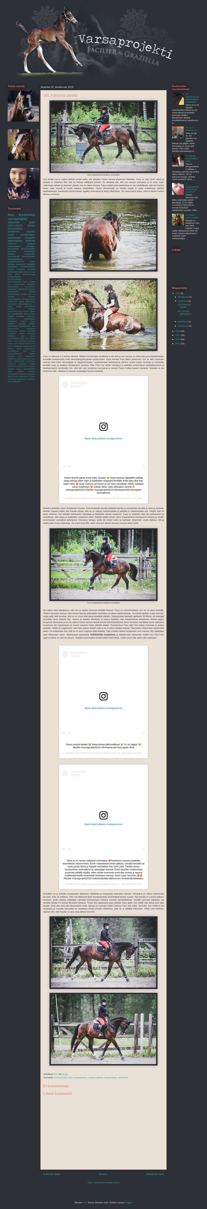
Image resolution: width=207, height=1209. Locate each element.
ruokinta (31, 296)
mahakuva (12, 321)
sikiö (21, 272)
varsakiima (31, 379)
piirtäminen (12, 366)
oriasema (12, 243)
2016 (178, 339)
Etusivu (103, 1174)
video (21, 333)
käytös (32, 291)
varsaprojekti (17, 219)
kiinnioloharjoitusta (15, 354)
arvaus (10, 343)
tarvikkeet (22, 374)
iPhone (10, 349)
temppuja (31, 328)
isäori (19, 349)
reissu (26, 366)
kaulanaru (21, 264)
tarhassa (25, 299)
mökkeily (11, 324)
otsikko (32, 364)
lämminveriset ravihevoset (24, 361)
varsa (11, 234)
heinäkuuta (183, 297)
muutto (24, 294)
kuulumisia (27, 215)
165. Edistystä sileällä (184, 305)
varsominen (30, 287)
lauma (19, 359)
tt (34, 299)
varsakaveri (21, 379)
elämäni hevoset (25, 343)
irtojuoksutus (23, 289)
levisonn (11, 319)
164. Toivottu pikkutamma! (184, 314)
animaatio (22, 341)
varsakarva (12, 379)
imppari (11, 316)
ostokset (30, 240)
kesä (33, 351)
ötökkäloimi (16, 381)
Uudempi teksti (51, 1174)
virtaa (10, 381)
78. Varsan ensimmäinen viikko (191, 158)
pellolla (99, 1077)
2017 (178, 335)
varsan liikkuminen (26, 301)
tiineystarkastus (15, 259)
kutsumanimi (30, 356)
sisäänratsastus (14, 299)
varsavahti (12, 304)
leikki (25, 359)
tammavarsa (13, 328)
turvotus (32, 376)
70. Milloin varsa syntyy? (191, 216)
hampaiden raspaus (21, 346)
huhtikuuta (183, 321)
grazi (32, 222)
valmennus (12, 301)
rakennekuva (15, 225)
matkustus (11, 364)
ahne (16, 341)
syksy (10, 371)
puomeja (20, 366)
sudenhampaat (29, 369)
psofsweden (13, 326)
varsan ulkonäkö (27, 331)
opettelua (22, 364)
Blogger (128, 1202)
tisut (31, 299)
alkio (25, 272)
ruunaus (32, 366)
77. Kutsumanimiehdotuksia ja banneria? (192, 188)
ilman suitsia (29, 314)
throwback (31, 374)
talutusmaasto (28, 256)
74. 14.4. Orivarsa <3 (191, 129)
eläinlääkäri (29, 251)
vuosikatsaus (13, 338)
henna (32, 346)
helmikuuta (183, 326)
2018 (178, 331)
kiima (17, 274)
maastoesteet (13, 294)
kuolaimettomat (14, 277)
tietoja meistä (13, 376)
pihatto (32, 324)
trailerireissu (23, 376)
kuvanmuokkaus (15, 279)
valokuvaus (14, 237)
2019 (178, 293)
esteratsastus (60, 1077)
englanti (31, 309)
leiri (29, 359)
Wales (10, 341)
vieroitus (31, 333)
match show (28, 321)
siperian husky (14, 369)
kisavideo (11, 356)
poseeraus (14, 231)
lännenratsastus (14, 282)
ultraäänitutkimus (16, 261)
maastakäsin (29, 319)
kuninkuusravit (29, 274)
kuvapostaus (28, 234)
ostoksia (31, 243)
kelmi (25, 351)
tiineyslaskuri (15, 228)
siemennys (13, 272)
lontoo (10, 361)
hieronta (31, 272)
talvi (33, 326)
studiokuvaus (19, 284)
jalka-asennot (30, 349)
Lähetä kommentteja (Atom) (106, 1182)
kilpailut (32, 354)
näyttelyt (11, 296)
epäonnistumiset (15, 311)
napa (25, 282)
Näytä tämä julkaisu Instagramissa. (103, 438)
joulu (10, 274)
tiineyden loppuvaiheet (21, 239)
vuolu (32, 336)
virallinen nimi (16, 336)
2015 (178, 343)
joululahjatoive (13, 351)
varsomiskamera (25, 304)
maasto (91, 1077)
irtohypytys (12, 289)
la (15, 359)
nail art (31, 294)
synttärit (20, 371)
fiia (34, 343)
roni (9, 284)
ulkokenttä (123, 1077)
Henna (77, 498)
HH (84, 1202)
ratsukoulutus (110, 1077)
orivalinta (22, 324)
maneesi (21, 269)
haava (10, 346)
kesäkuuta (183, 301)
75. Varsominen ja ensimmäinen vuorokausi (192, 98)
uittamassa (12, 331)
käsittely (11, 359)
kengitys (31, 264)
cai (15, 343)
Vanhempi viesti (155, 1174)
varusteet (12, 333)
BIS (26, 338)
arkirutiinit (31, 341)
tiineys (31, 225)
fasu (70, 1077)
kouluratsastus (80, 1077)
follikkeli (11, 254)
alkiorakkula (30, 306)
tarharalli (12, 251)
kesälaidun (13, 266)
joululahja (20, 316)
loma (33, 359)
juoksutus (31, 316)
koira (20, 356)
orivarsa (31, 269)
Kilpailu (32, 338)
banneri (11, 309)
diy (17, 343)
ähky (22, 338)
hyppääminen (17, 314)
